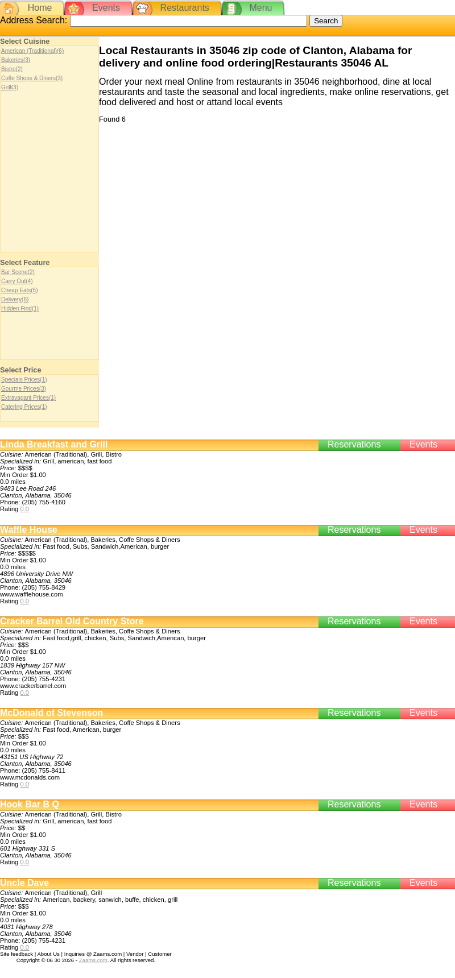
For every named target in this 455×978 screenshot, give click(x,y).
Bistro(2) (12, 69)
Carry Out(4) (17, 281)
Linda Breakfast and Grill (53, 444)
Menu (260, 8)
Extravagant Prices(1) (28, 398)
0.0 (24, 508)
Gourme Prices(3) (23, 389)
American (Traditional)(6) (32, 51)
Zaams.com (93, 960)
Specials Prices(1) (24, 379)
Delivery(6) (14, 299)
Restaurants (184, 8)
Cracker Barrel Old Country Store (72, 621)
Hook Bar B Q (29, 804)
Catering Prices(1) (24, 407)
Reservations (354, 444)
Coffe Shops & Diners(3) (32, 78)
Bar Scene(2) (18, 272)
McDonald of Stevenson (51, 713)
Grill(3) (9, 87)
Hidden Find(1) (20, 308)
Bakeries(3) (15, 60)
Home (40, 8)
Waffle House (28, 529)
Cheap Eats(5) (19, 290)
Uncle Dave (24, 883)
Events (106, 8)
